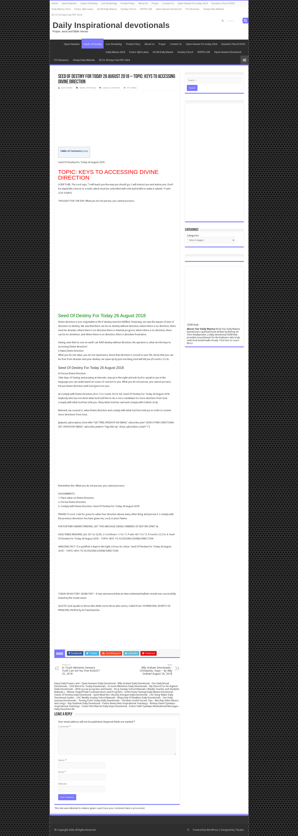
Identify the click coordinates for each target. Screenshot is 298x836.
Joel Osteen (67, 88)
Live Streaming (109, 3)
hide (85, 151)
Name (62, 760)
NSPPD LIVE (146, 9)
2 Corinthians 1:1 (112, 534)
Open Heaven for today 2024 (193, 3)
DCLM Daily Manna (107, 9)
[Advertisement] (117, 118)
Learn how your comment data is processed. (121, 808)
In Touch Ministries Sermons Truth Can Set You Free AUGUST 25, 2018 (81, 669)
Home (55, 3)
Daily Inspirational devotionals (111, 25)
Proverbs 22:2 (155, 534)
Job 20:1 (87, 534)
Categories (193, 235)
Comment (64, 726)
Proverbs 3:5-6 (160, 359)
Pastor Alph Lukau (83, 9)
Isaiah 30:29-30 (113, 394)
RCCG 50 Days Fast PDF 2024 (67, 15)
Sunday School (128, 9)
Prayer (155, 3)
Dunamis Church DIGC (223, 3)
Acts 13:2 (98, 394)
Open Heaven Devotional (168, 9)
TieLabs (239, 829)
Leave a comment (111, 88)
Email (62, 772)
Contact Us (168, 3)
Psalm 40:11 (134, 534)
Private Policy (127, 3)
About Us (143, 3)
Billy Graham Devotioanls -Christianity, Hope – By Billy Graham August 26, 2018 (152, 669)
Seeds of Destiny (88, 3)
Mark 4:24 (151, 402)
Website (62, 783)
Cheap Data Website (213, 9)
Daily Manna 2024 (61, 9)
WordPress (213, 829)
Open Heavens (69, 3)
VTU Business (192, 9)
